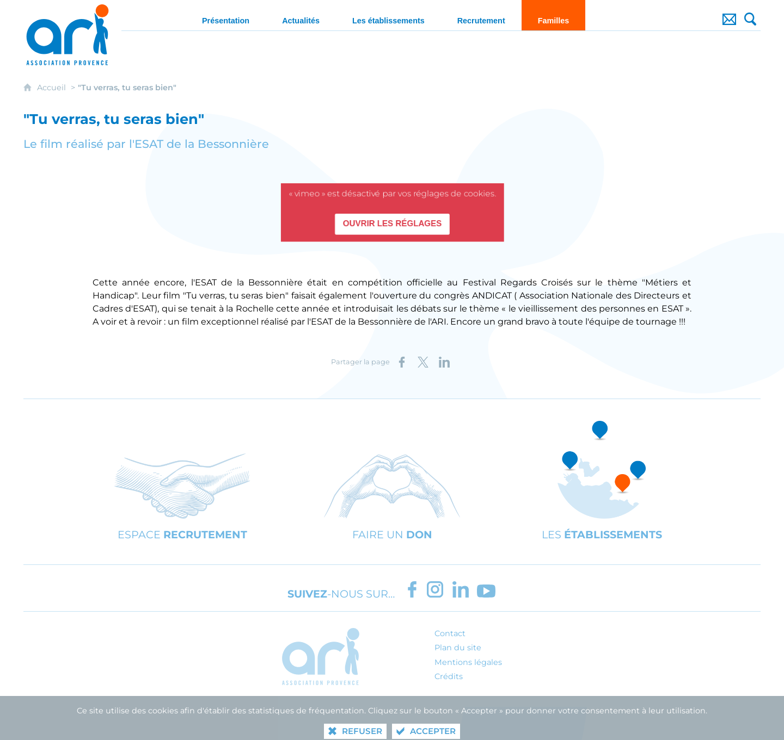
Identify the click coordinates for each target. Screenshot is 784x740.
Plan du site (457, 647)
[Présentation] (226, 15)
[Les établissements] (388, 15)
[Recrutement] (481, 15)
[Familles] (554, 15)
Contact (449, 633)
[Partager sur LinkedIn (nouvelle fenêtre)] (444, 362)
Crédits (448, 676)
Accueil (52, 87)
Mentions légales (468, 662)
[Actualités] (301, 15)
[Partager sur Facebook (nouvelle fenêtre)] (402, 362)
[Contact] (729, 15)
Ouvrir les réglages (391, 223)
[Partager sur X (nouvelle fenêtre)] (423, 362)
